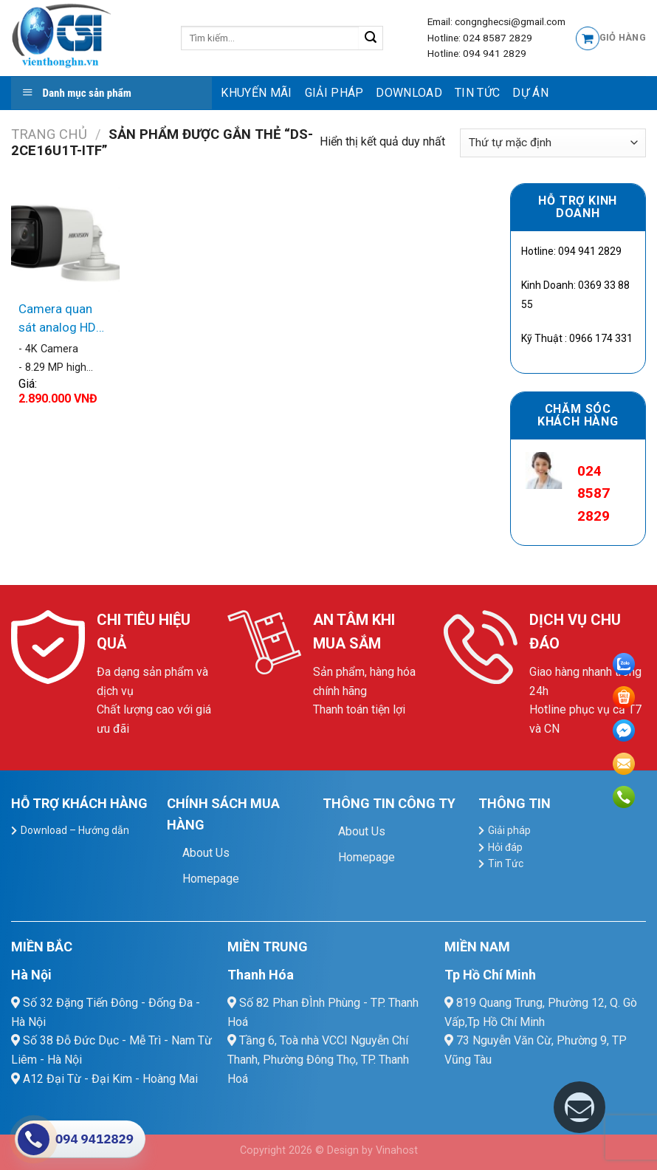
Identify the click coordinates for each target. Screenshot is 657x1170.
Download (409, 93)
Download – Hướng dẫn (75, 830)
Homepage (210, 879)
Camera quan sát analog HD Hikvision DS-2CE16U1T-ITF (58, 319)
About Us (206, 853)
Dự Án (530, 93)
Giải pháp (334, 93)
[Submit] (371, 38)
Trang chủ (49, 134)
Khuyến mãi (256, 93)
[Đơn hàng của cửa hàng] (553, 143)
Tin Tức (477, 93)
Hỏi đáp (505, 847)
